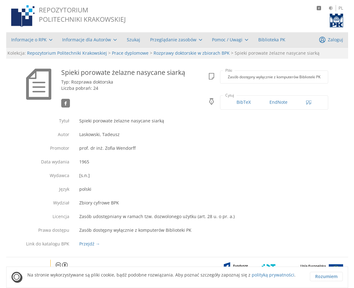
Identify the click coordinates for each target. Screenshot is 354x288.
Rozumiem (326, 276)
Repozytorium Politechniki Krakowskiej (67, 53)
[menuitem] (31, 39)
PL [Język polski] (340, 8)
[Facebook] (318, 8)
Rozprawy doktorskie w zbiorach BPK (192, 53)
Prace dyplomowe (130, 53)
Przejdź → (89, 244)
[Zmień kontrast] (330, 8)
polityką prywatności (273, 275)
